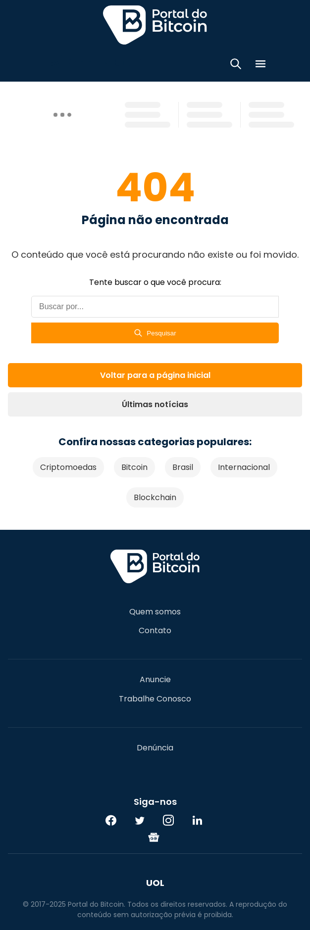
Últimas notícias (155, 404)
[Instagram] (168, 820)
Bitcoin (134, 467)
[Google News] (154, 837)
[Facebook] (111, 820)
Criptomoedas (68, 467)
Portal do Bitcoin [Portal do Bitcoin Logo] (155, 25)
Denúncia (155, 748)
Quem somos (155, 611)
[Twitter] (140, 820)
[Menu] (260, 65)
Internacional (244, 467)
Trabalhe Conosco (155, 699)
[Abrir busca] (235, 65)
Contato (155, 630)
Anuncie (155, 679)
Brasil (182, 467)
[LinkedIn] (197, 820)
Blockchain (155, 497)
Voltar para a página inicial (155, 375)
